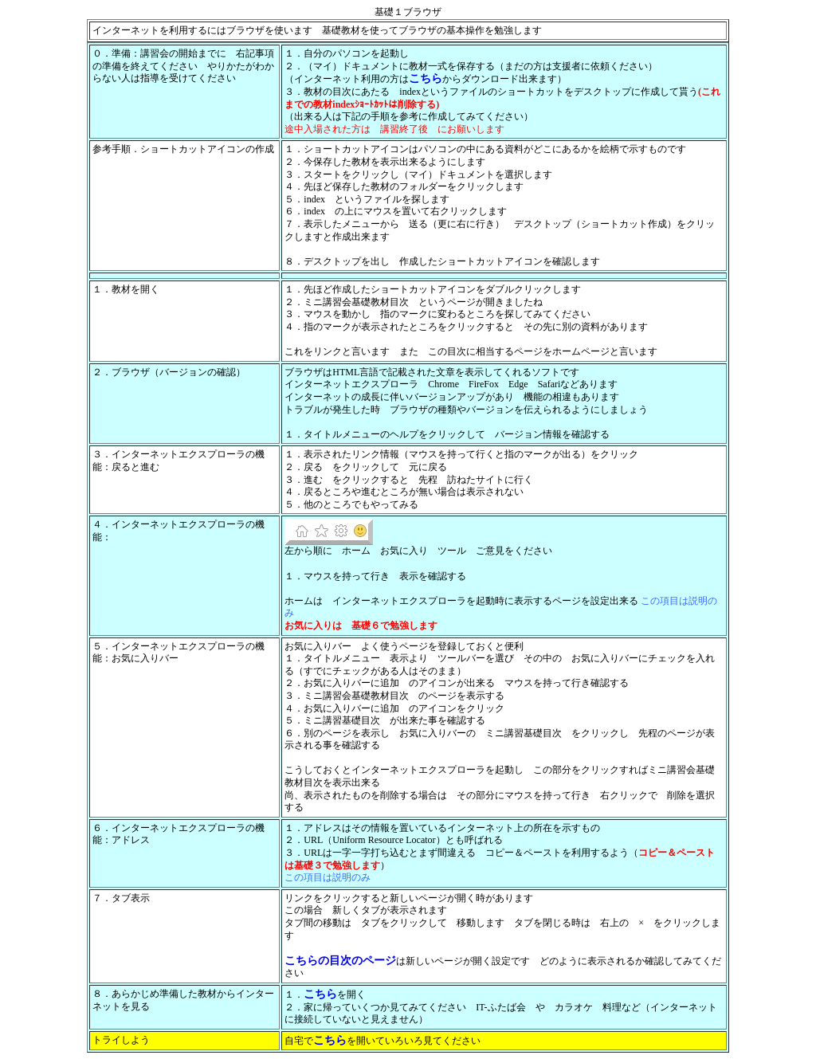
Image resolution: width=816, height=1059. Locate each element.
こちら (425, 78)
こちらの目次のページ (340, 960)
